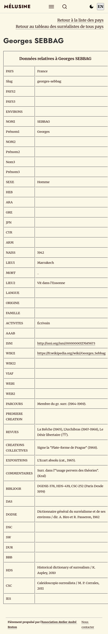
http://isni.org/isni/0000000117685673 (66, 343)
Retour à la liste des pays (80, 20)
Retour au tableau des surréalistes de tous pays (60, 26)
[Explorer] (51, 6)
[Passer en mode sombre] (91, 6)
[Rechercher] (64, 6)
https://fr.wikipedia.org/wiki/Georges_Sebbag (71, 353)
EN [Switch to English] (100, 6)
